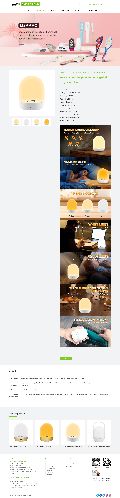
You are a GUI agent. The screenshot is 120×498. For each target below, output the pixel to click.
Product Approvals (70, 465)
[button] (5, 434)
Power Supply (50, 474)
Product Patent (69, 466)
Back (66, 358)
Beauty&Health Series (52, 465)
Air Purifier (49, 470)
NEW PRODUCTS (51, 461)
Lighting (48, 463)
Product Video (69, 461)
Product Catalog (70, 463)
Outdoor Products (51, 468)
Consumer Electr (51, 466)
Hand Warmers (50, 472)
